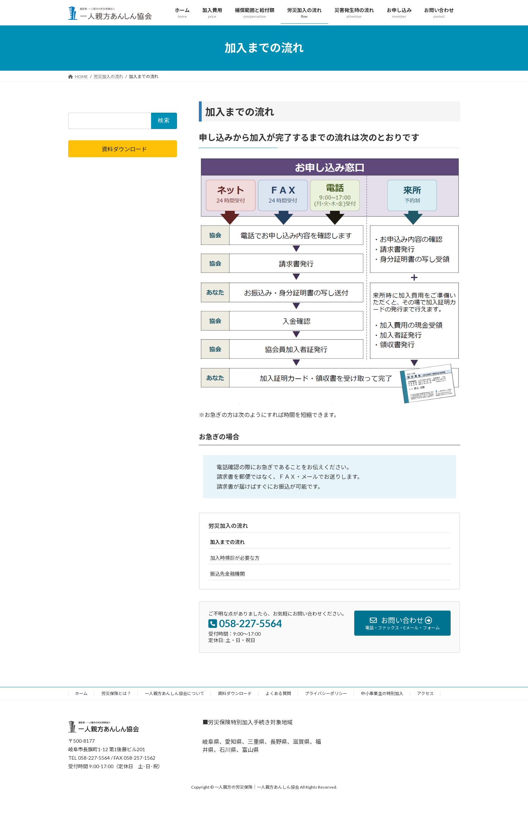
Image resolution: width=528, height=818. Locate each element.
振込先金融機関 (227, 574)
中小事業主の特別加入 (382, 693)
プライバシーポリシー (326, 693)
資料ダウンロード (235, 693)
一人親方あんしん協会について (174, 693)
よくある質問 (278, 693)
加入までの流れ (227, 542)
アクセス (425, 693)
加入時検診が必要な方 (235, 558)
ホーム (81, 693)
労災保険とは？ (116, 693)
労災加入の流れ (228, 525)
